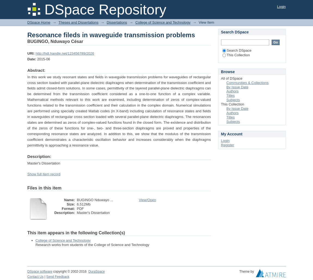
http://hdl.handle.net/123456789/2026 (65, 53)
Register (227, 145)
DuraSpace (96, 271)
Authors (233, 91)
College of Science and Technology (163, 22)
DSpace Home (39, 22)
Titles (231, 96)
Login (281, 7)
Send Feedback (57, 277)
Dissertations (117, 22)
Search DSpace (237, 50)
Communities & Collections (248, 83)
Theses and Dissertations (78, 22)
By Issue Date (238, 87)
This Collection (236, 55)
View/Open (147, 200)
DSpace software (39, 271)
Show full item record (43, 174)
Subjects (233, 100)
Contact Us (35, 277)
